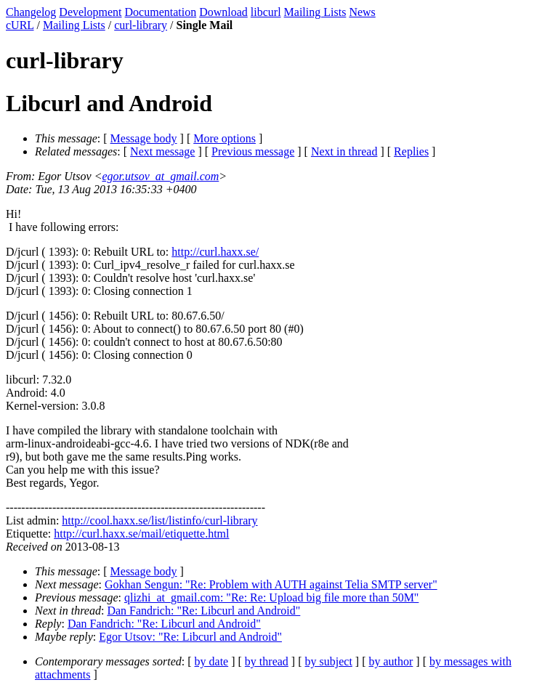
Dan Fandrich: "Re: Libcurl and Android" (203, 610)
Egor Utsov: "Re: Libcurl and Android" (190, 637)
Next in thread (344, 151)
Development (90, 12)
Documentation (161, 12)
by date (212, 661)
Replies (411, 151)
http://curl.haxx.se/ (215, 252)
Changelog (31, 12)
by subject (328, 661)
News (362, 12)
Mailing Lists (315, 12)
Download (223, 12)
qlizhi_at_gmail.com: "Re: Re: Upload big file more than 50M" (271, 597)
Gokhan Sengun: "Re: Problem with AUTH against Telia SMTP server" (271, 584)
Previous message (252, 151)
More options (224, 138)
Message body (143, 138)
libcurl (266, 12)
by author (390, 661)
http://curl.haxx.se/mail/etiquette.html (141, 533)
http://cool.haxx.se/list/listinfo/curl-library (159, 520)
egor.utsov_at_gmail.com (160, 176)
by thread (266, 661)
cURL (20, 25)
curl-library (140, 25)
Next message (162, 151)
